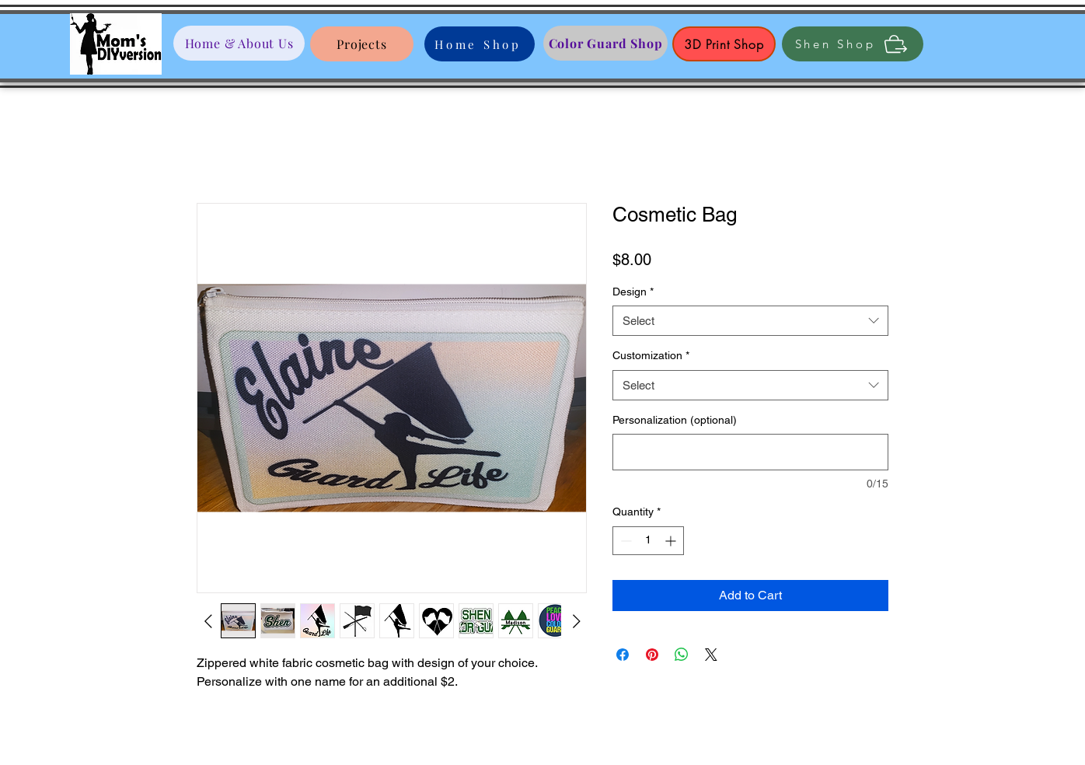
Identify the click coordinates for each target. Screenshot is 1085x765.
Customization (650, 355)
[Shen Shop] (852, 43)
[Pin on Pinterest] (652, 654)
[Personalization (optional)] (750, 452)
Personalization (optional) (674, 420)
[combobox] (750, 321)
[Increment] (672, 540)
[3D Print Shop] (724, 43)
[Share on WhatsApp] (681, 654)
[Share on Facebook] (622, 654)
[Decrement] (624, 540)
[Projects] (361, 43)
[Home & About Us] (239, 43)
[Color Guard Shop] (605, 43)
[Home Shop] (479, 43)
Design (633, 291)
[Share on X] (711, 654)
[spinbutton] (648, 540)
